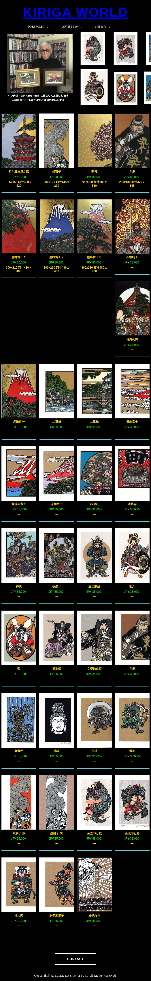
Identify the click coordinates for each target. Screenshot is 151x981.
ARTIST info (70, 26)
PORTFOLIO (36, 26)
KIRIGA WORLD (75, 12)
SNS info (100, 26)
